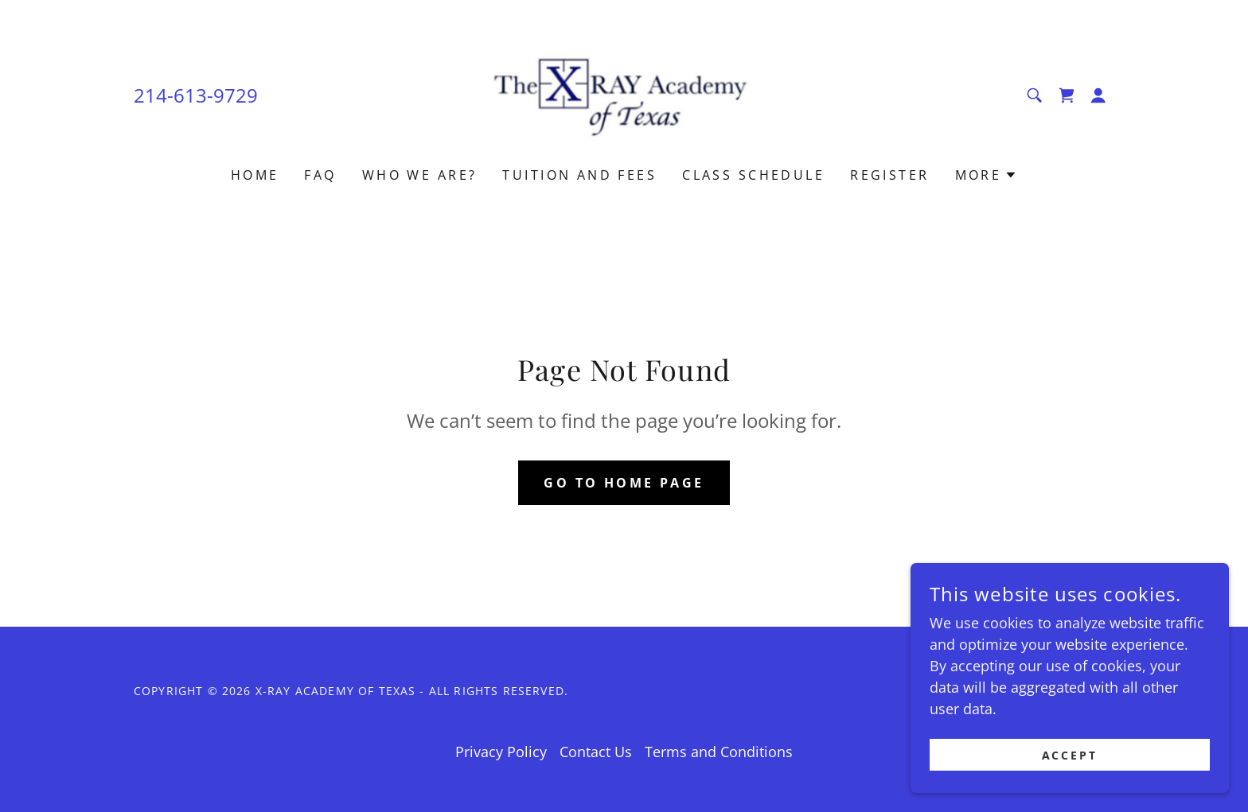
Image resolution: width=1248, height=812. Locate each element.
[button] (1098, 95)
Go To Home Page (624, 482)
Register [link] (889, 175)
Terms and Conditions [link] (719, 751)
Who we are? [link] (420, 175)
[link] (623, 93)
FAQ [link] (320, 175)
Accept (1070, 755)
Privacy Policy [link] (501, 751)
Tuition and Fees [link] (579, 175)
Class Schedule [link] (753, 175)
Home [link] (255, 175)
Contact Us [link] (596, 751)
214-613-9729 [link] (196, 95)
